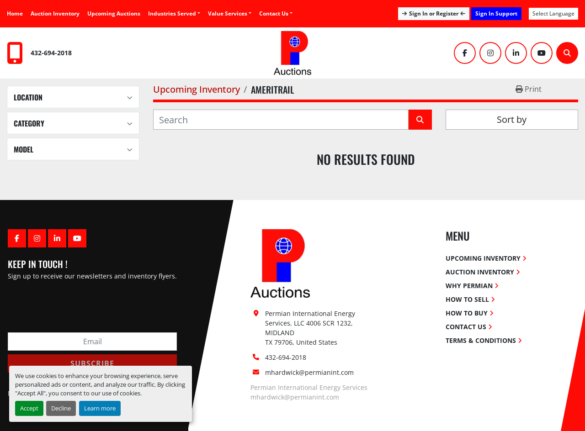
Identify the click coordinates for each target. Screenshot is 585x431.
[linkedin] (516, 53)
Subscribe (92, 363)
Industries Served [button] (172, 13)
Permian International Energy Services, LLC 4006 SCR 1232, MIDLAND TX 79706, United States (311, 328)
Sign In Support (496, 13)
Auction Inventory (55, 13)
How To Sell (467, 299)
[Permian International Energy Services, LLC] (280, 262)
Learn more (100, 408)
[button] (229, 14)
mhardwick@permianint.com (309, 372)
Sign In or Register (433, 13)
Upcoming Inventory (483, 258)
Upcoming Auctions (113, 13)
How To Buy (467, 313)
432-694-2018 (51, 52)
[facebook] (465, 53)
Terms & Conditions (481, 340)
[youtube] (542, 53)
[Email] (92, 341)
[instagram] (490, 53)
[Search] (567, 53)
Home (15, 13)
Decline (61, 408)
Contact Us (273, 13)
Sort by (511, 119)
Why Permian (469, 285)
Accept (29, 408)
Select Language (553, 13)
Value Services (227, 13)
